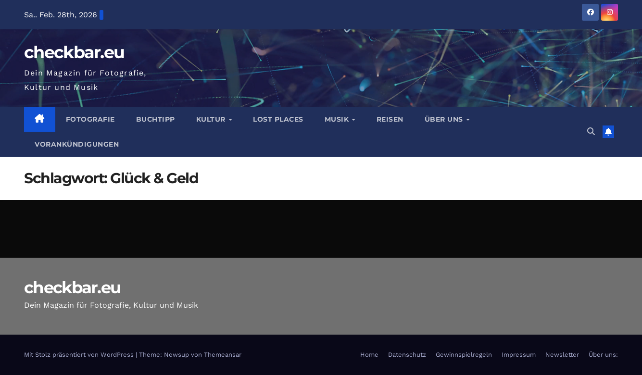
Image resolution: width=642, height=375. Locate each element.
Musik (338, 119)
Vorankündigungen (77, 144)
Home (369, 354)
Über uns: (603, 354)
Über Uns (445, 119)
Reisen (390, 119)
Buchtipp (155, 119)
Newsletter (562, 354)
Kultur (212, 119)
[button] (591, 131)
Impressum (519, 354)
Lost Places (278, 119)
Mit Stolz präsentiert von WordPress (80, 354)
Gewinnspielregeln (464, 354)
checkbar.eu (74, 52)
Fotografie (90, 119)
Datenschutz (407, 354)
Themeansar (222, 354)
